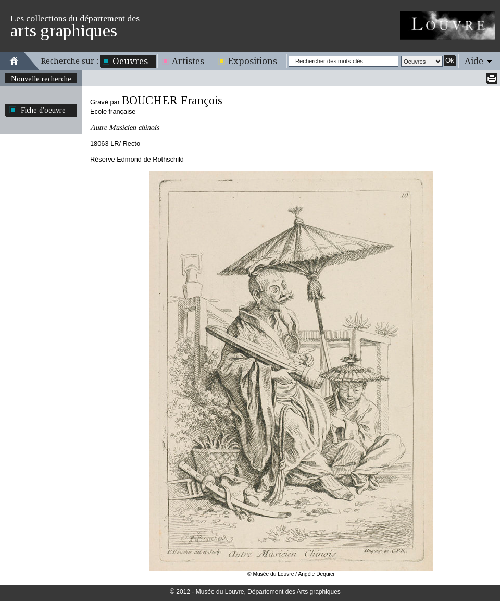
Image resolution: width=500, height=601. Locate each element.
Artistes (188, 61)
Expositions (252, 61)
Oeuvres (130, 61)
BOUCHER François (171, 100)
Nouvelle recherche (41, 79)
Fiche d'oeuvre (43, 110)
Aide (474, 61)
